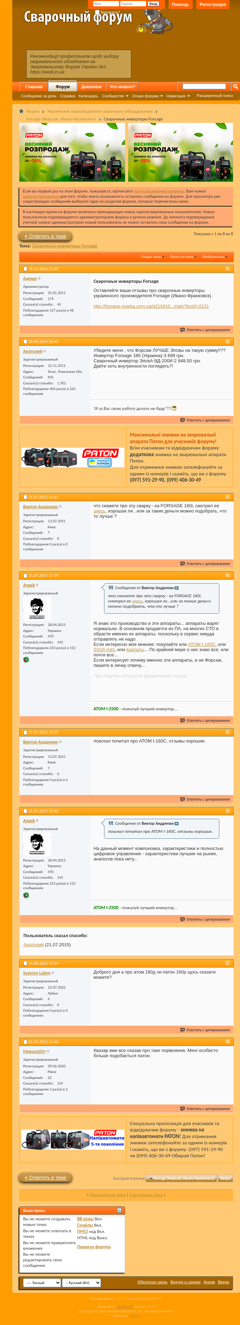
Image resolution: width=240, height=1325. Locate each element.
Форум (63, 86)
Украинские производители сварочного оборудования (99, 111)
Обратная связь (152, 1281)
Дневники (91, 86)
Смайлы (85, 1225)
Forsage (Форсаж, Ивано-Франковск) (61, 118)
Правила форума (94, 1246)
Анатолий (33, 944)
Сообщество (113, 96)
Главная (34, 86)
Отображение (213, 256)
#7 (228, 962)
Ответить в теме (45, 236)
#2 (228, 341)
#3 (228, 496)
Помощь (180, 4)
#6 (228, 810)
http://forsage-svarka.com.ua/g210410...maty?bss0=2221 (151, 306)
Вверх (225, 1178)
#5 (228, 731)
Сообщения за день (38, 96)
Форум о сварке (185, 1281)
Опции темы (151, 256)
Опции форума (145, 96)
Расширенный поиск (215, 95)
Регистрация (213, 4)
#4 (228, 574)
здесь (99, 511)
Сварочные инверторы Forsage (64, 246)
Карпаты (135, 649)
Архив (209, 1281)
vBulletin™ (125, 1306)
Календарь (88, 96)
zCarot (134, 1315)
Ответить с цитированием (205, 330)
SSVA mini (104, 649)
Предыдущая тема (107, 1194)
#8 (228, 1041)
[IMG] (82, 1231)
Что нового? (122, 86)
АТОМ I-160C (202, 644)
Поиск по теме (181, 256)
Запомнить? (107, 12)
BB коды (85, 1218)
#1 (228, 268)
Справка (67, 96)
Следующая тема (146, 1194)
